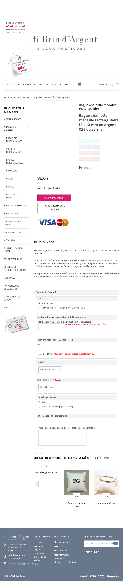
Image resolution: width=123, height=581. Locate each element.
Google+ (87, 153)
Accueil (10, 84)
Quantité (56, 188)
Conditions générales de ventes (40, 556)
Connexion (111, 84)
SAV (36, 563)
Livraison (38, 541)
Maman (27, 84)
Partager (87, 147)
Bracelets (11, 170)
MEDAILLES (9, 240)
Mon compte (61, 536)
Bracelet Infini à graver (77, 504)
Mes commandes (62, 541)
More (67, 84)
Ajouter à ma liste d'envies (55, 207)
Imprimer (88, 167)
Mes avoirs (59, 546)
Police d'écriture (13, 259)
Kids (54, 84)
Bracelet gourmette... (46, 472)
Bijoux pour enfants (15, 205)
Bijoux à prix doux (14, 232)
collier (10, 178)
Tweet (85, 140)
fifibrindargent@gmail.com (20, 563)
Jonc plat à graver (107, 502)
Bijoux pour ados (13, 213)
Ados (41, 84)
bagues (10, 186)
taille (7, 307)
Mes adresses (60, 550)
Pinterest (87, 159)
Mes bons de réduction (64, 561)
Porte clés (9, 277)
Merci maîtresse (12, 119)
